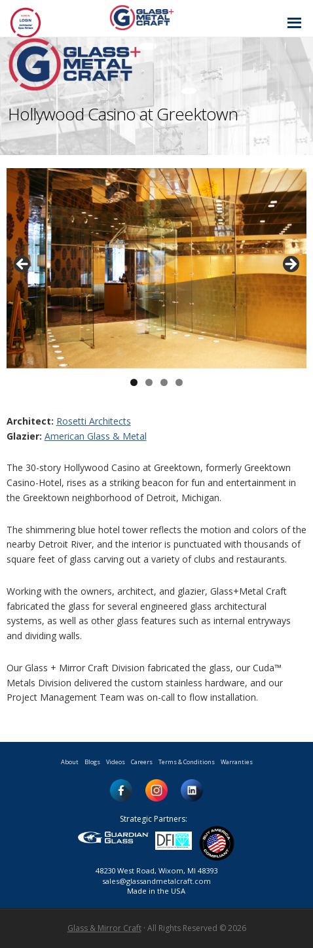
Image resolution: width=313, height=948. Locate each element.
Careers (142, 762)
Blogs (92, 762)
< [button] (23, 265)
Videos (115, 762)
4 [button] (179, 382)
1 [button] (134, 382)
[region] (157, 268)
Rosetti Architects (93, 421)
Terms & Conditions (186, 762)
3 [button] (164, 382)
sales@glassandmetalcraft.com (156, 881)
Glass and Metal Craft (154, 17)
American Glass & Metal (96, 436)
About (70, 762)
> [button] (290, 265)
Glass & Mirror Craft (104, 928)
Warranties (237, 762)
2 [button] (149, 382)
